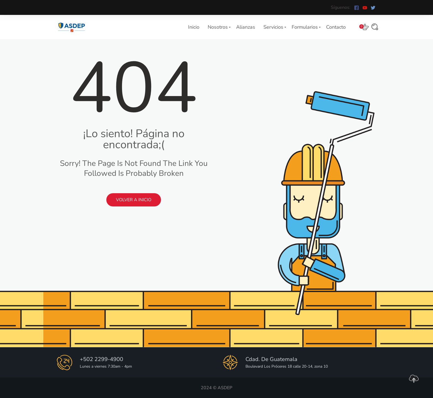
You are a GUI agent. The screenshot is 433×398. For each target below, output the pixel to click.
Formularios (305, 27)
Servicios (273, 27)
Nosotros (218, 27)
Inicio (193, 27)
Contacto (336, 27)
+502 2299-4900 (101, 359)
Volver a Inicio (133, 200)
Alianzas (245, 27)
